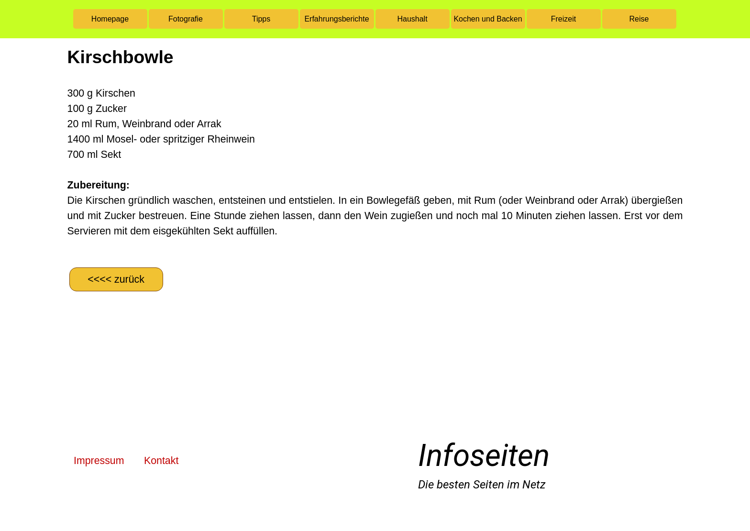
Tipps (261, 19)
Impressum (99, 460)
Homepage (110, 19)
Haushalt (412, 19)
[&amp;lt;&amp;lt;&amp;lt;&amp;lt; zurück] (116, 279)
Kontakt (161, 460)
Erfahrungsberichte (336, 19)
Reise (639, 19)
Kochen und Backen (487, 19)
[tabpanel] (375, 152)
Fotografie (185, 19)
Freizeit (563, 19)
